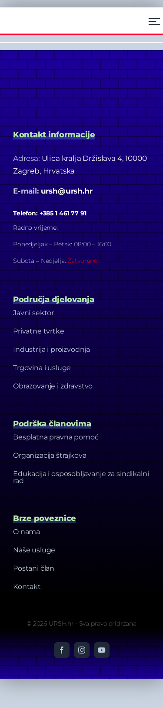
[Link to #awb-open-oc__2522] (154, 21)
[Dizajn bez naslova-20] (78, 67)
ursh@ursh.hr (67, 191)
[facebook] (62, 650)
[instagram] (82, 650)
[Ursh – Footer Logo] (35, 15)
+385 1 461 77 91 (63, 213)
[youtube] (102, 650)
